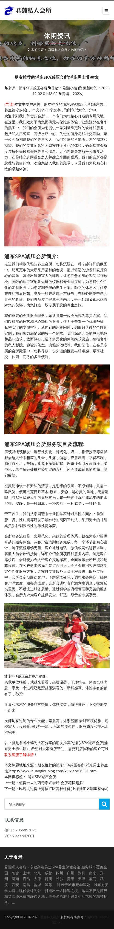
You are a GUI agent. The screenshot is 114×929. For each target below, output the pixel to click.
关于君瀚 (13, 857)
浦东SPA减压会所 (42, 776)
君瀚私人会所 (57, 50)
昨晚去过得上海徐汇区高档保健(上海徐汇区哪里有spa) (63, 788)
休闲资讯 (77, 50)
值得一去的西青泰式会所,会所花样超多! (51, 782)
